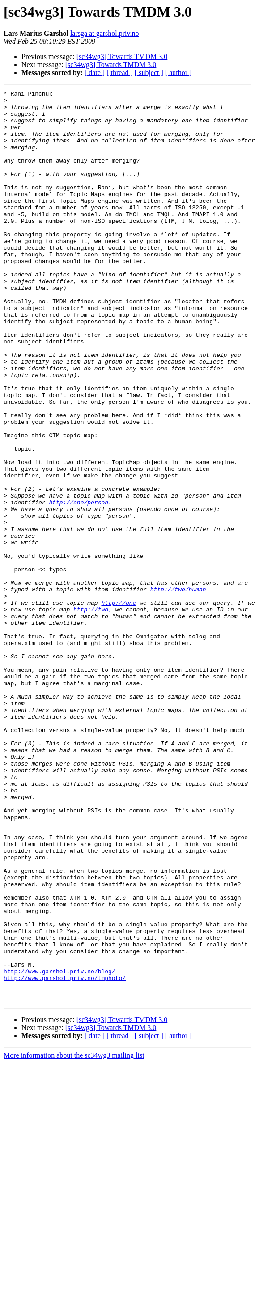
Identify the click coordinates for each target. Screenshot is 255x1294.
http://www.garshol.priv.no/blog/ (59, 1148)
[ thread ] (119, 72)
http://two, (92, 714)
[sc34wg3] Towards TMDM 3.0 (122, 56)
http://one (118, 706)
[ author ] (178, 72)
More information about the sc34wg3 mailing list (74, 1237)
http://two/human (178, 690)
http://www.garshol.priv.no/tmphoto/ (65, 1156)
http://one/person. (80, 585)
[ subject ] (149, 72)
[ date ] (95, 72)
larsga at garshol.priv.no (104, 33)
